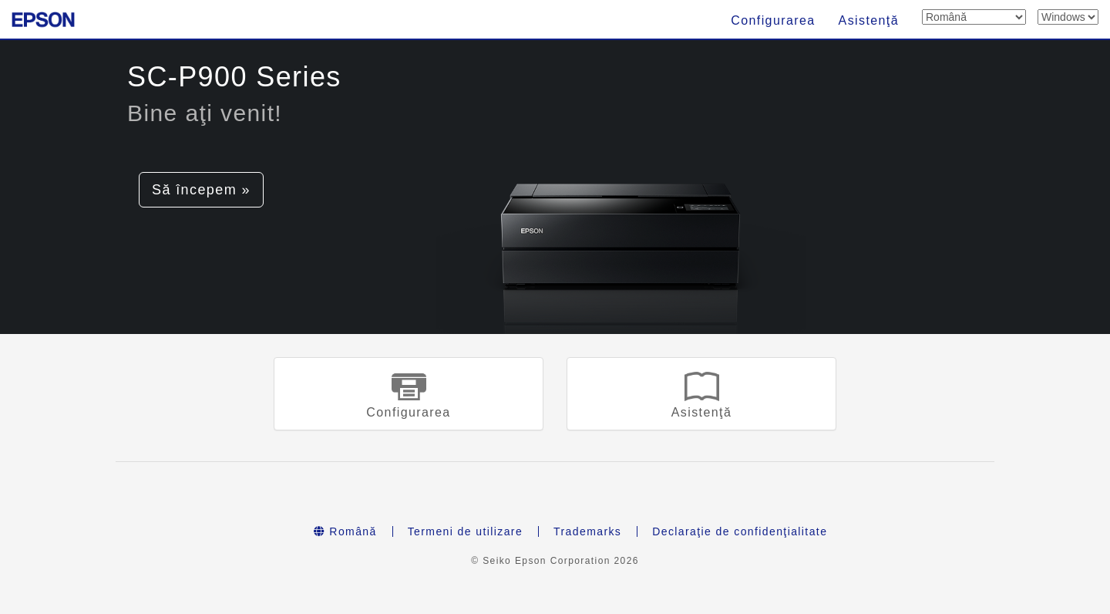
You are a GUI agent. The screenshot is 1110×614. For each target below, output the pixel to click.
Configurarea (773, 20)
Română (345, 531)
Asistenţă (869, 20)
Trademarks (587, 531)
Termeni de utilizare (465, 531)
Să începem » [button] (201, 189)
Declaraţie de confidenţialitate (739, 531)
